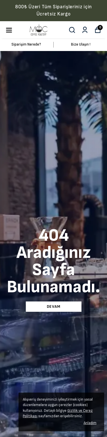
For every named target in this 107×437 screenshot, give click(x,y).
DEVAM (53, 306)
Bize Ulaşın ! (80, 44)
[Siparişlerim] (84, 30)
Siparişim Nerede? (26, 44)
